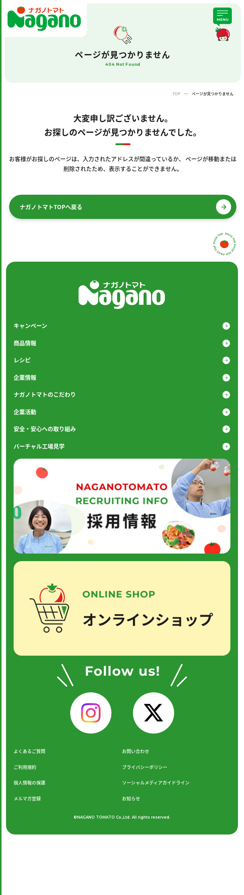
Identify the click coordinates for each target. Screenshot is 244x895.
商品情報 (25, 343)
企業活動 (25, 412)
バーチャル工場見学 (39, 446)
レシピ (22, 360)
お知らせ (131, 798)
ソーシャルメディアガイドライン (156, 782)
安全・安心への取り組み (45, 429)
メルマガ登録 (27, 798)
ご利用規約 (25, 767)
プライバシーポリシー (144, 767)
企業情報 (25, 377)
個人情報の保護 (29, 782)
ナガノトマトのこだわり (45, 394)
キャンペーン (30, 325)
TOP (176, 93)
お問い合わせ (135, 751)
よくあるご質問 (29, 751)
